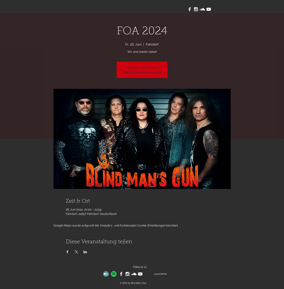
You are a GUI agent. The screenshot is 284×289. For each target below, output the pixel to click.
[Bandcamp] (106, 274)
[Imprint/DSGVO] (160, 274)
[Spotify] (114, 274)
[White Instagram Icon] (196, 9)
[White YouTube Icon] (208, 9)
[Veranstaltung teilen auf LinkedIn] (85, 251)
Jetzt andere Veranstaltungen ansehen (142, 72)
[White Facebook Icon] (189, 9)
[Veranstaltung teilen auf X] (76, 251)
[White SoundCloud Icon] (202, 9)
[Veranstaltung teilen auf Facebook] (67, 251)
